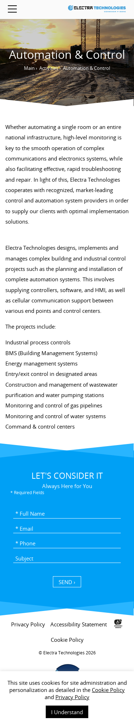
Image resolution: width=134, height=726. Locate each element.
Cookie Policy (108, 689)
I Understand (67, 712)
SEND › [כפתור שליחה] (67, 582)
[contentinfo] (67, 668)
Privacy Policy (72, 697)
